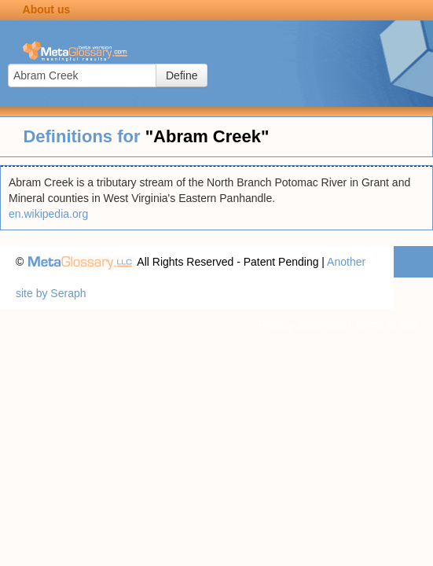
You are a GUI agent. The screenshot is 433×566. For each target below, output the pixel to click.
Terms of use (385, 324)
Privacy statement (301, 324)
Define (181, 75)
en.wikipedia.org (48, 214)
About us (47, 9)
